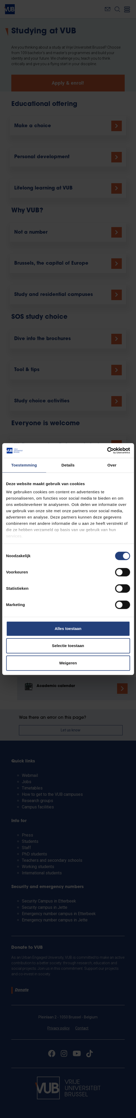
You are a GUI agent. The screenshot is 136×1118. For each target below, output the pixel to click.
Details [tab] (68, 465)
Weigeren (68, 663)
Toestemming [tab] (24, 465)
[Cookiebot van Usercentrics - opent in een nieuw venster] (107, 450)
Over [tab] (112, 465)
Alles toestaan (68, 628)
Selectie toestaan (68, 645)
